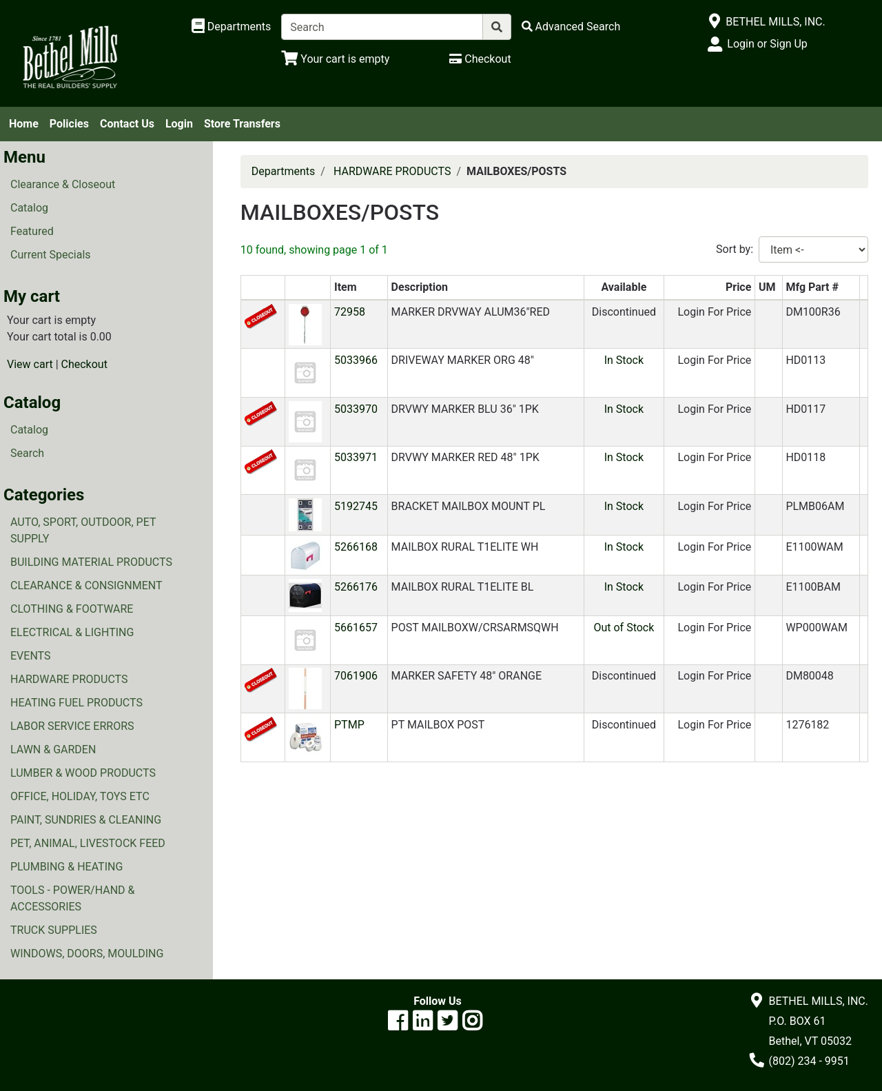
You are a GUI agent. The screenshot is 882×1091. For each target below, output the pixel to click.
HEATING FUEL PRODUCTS (76, 702)
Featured (32, 231)
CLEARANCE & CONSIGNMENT (86, 585)
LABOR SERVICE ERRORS (72, 726)
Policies (69, 123)
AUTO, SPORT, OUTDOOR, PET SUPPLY (83, 530)
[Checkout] (480, 58)
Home (24, 123)
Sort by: (734, 249)
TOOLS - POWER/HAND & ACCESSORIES (72, 898)
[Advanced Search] (571, 26)
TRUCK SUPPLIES (53, 930)
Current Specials (50, 254)
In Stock (624, 360)
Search (27, 453)
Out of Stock (623, 627)
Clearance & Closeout (62, 184)
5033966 (356, 360)
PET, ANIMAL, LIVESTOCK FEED (87, 843)
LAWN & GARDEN (53, 749)
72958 (349, 311)
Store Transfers (242, 123)
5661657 (356, 627)
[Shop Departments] (231, 27)
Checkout (84, 364)
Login (179, 123)
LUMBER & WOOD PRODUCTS (83, 772)
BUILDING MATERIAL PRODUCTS (91, 562)
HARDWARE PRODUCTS (69, 679)
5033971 (356, 457)
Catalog (29, 207)
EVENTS (30, 655)
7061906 (356, 675)
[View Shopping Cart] (335, 58)
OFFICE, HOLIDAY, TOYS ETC (80, 796)
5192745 (356, 506)
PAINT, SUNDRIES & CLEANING (85, 819)
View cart (30, 364)
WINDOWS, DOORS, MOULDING (86, 953)
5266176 (356, 586)
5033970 (356, 409)
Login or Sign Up (767, 43)
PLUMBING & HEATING (66, 866)
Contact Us (127, 123)
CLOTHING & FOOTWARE (71, 608)
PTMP (349, 724)
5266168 (356, 546)
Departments (284, 171)
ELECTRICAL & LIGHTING (72, 632)
